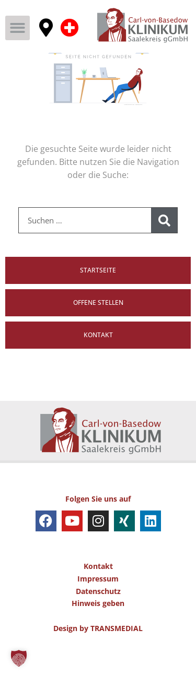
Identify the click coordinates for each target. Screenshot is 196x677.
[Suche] (164, 247)
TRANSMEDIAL (116, 656)
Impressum (98, 606)
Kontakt (98, 594)
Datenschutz (98, 618)
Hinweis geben (98, 631)
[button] (17, 28)
